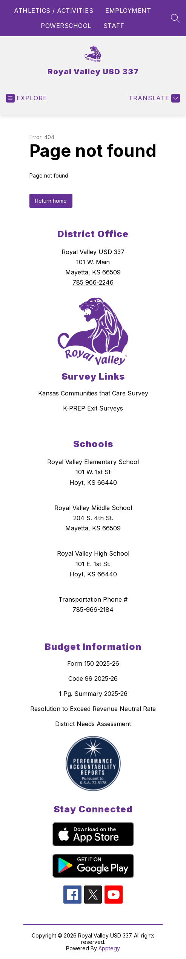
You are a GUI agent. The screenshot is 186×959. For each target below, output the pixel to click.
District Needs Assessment (93, 724)
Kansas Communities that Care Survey (93, 393)
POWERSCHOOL (66, 25)
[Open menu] (26, 98)
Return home (51, 201)
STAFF (114, 25)
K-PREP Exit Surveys (93, 408)
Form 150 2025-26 (93, 663)
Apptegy (109, 948)
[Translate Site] (153, 98)
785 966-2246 (93, 282)
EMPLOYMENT (128, 10)
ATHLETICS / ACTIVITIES (53, 10)
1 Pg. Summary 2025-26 (93, 693)
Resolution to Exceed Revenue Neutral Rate (93, 708)
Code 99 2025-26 (93, 678)
